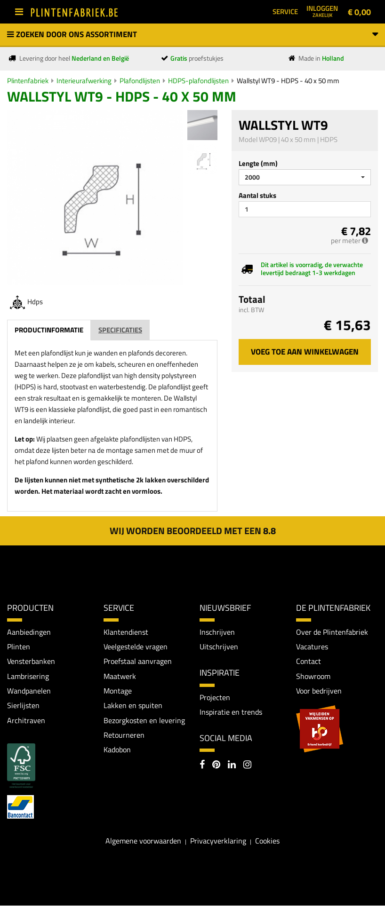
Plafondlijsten (140, 80)
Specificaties (120, 329)
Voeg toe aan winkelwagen (305, 352)
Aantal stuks (257, 195)
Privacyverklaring (218, 841)
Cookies (267, 841)
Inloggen (322, 11)
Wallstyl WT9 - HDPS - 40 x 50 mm (288, 80)
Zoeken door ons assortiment (192, 34)
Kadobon (117, 751)
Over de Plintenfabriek (332, 632)
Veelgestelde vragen (136, 646)
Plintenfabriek (27, 80)
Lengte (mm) (258, 163)
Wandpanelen (29, 691)
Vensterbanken (31, 661)
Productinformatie (49, 329)
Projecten (215, 697)
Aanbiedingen (29, 632)
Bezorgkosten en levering (144, 720)
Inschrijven (217, 632)
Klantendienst (126, 632)
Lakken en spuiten (133, 706)
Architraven (26, 720)
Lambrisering (28, 676)
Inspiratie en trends (231, 712)
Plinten (18, 646)
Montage (118, 691)
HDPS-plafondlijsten (198, 80)
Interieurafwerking (84, 80)
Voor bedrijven (319, 691)
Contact (308, 661)
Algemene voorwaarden (143, 841)
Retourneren (124, 735)
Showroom (313, 676)
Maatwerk (120, 676)
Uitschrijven (219, 646)
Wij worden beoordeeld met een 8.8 (193, 530)
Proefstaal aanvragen (138, 661)
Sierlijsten (23, 706)
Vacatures (312, 646)
